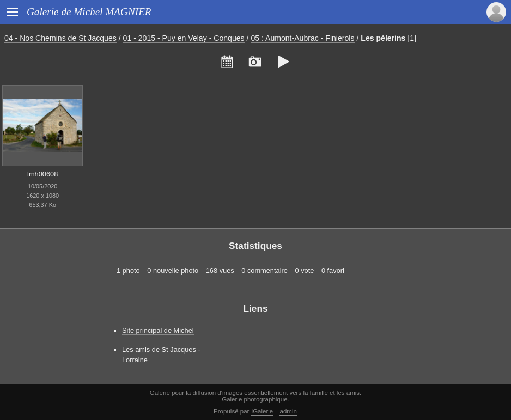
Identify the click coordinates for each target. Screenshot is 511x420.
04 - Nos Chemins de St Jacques (60, 38)
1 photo (128, 270)
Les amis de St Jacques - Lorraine (161, 354)
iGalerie (262, 411)
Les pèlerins (383, 38)
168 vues (220, 270)
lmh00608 (42, 174)
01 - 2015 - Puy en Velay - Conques (184, 38)
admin (288, 411)
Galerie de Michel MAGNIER (89, 11)
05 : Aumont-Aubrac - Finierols (302, 38)
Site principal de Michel (158, 330)
